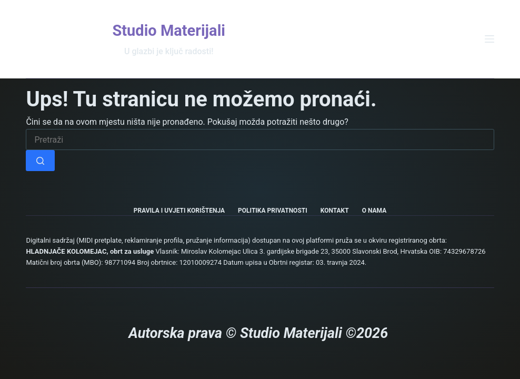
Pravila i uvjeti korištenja (179, 210)
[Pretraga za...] (260, 139)
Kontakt (335, 210)
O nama (374, 210)
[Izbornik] (489, 39)
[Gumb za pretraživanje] (40, 160)
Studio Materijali (168, 30)
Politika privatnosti (272, 210)
